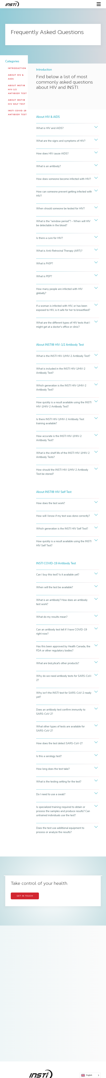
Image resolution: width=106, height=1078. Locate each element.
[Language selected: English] (90, 1075)
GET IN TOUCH (25, 895)
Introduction (17, 68)
